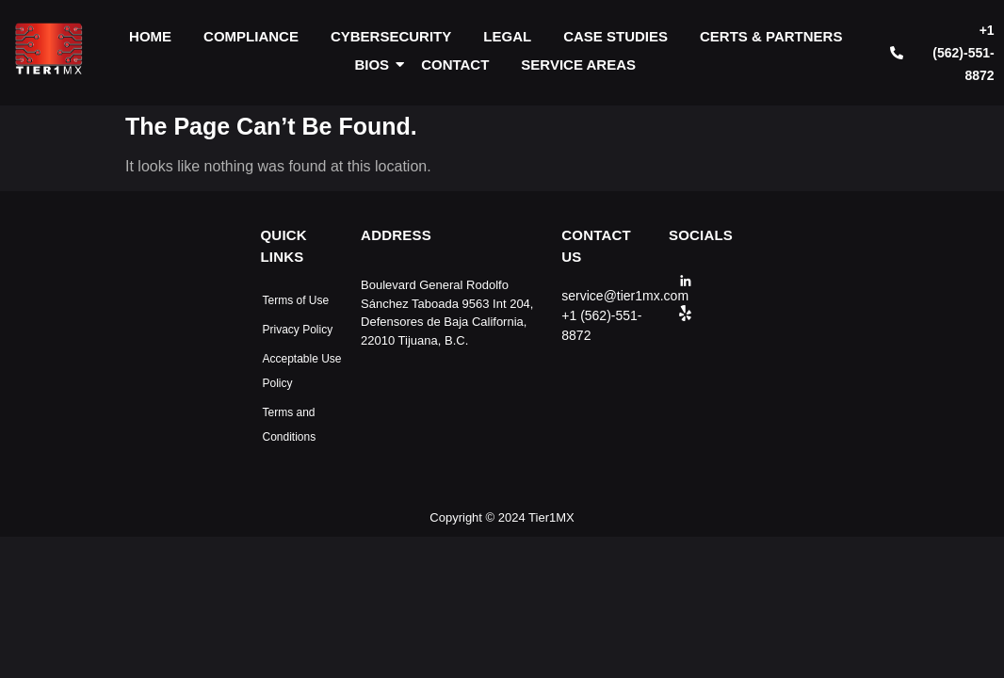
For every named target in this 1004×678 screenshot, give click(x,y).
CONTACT (455, 64)
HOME (150, 36)
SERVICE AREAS (578, 64)
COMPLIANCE (251, 36)
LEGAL (507, 36)
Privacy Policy (298, 329)
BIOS (375, 64)
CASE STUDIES (615, 36)
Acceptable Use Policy (302, 371)
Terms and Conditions (289, 425)
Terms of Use (296, 300)
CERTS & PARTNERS (771, 36)
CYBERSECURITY (391, 36)
